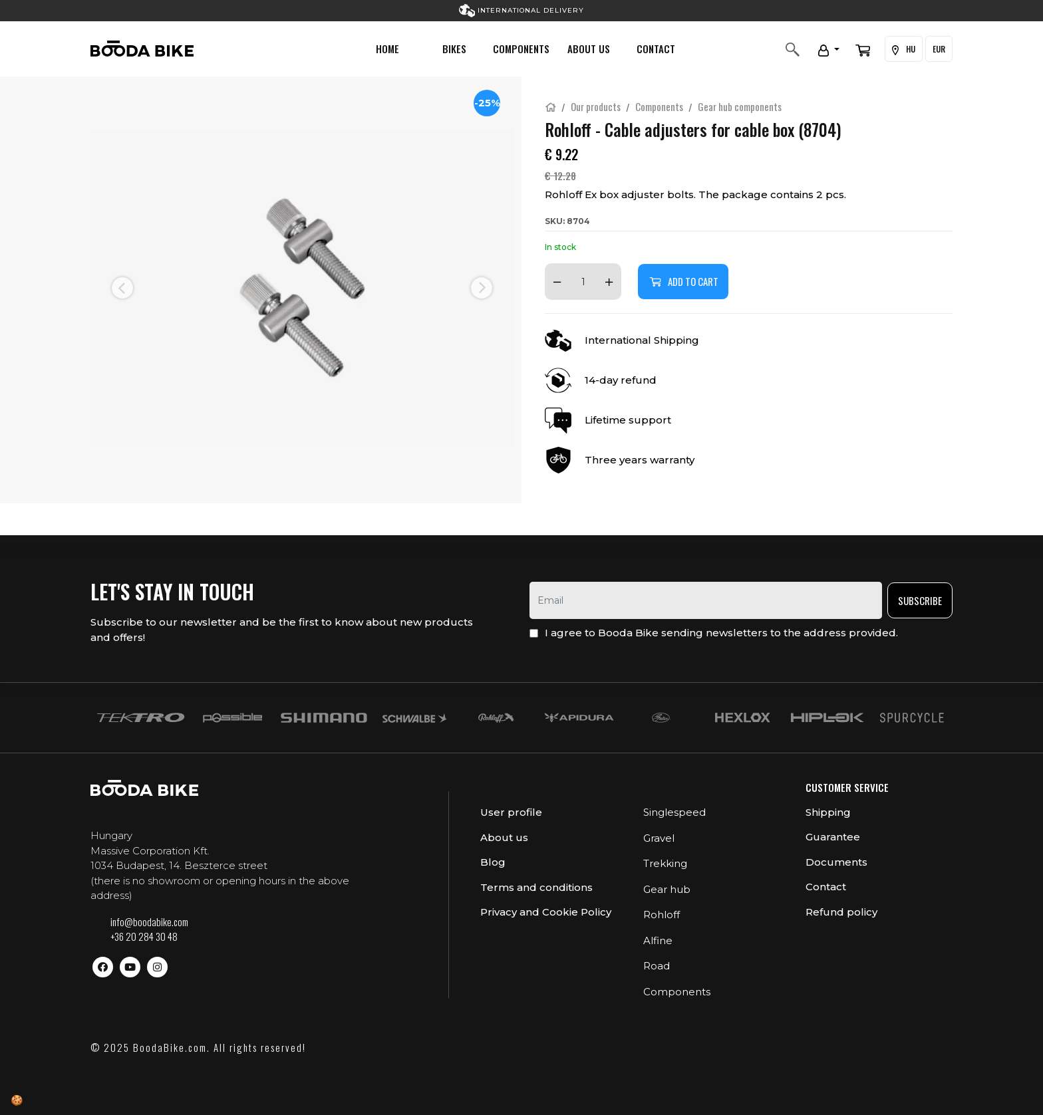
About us (588, 48)
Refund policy (841, 912)
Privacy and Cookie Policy (545, 912)
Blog (493, 862)
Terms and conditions (536, 887)
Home (387, 48)
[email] (705, 600)
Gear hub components (740, 106)
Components (521, 48)
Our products (596, 106)
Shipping (828, 812)
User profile (511, 812)
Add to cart (683, 281)
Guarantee (833, 836)
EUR (939, 49)
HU (903, 49)
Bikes (454, 48)
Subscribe (920, 600)
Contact (656, 48)
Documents (836, 862)
